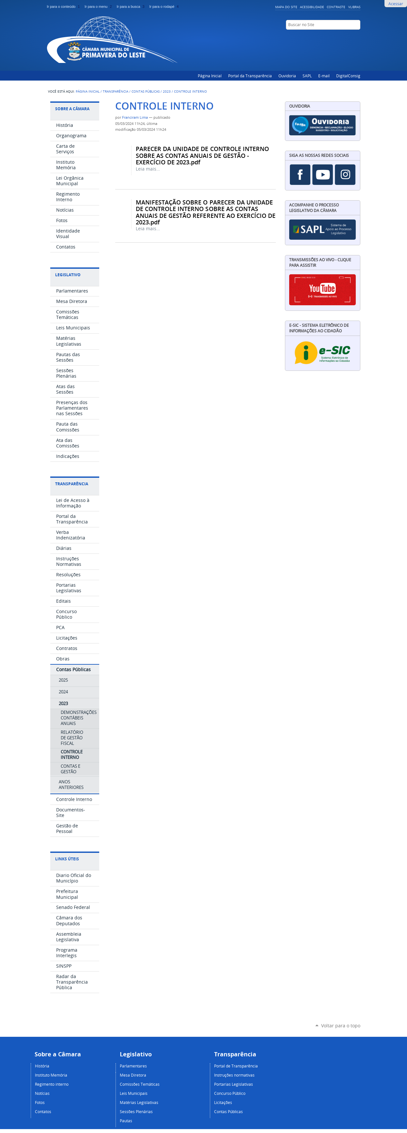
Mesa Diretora (133, 1075)
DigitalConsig (348, 75)
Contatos (43, 1111)
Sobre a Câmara (72, 109)
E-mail (324, 75)
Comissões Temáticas (140, 1084)
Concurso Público (229, 1093)
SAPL (307, 75)
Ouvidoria (287, 75)
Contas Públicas (146, 91)
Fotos (40, 1102)
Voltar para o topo (340, 1025)
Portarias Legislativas (233, 1084)
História (42, 1065)
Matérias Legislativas (139, 1102)
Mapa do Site (286, 7)
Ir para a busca (132, 6)
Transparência (115, 91)
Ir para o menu (99, 6)
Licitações (223, 1102)
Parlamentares (133, 1065)
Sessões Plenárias (136, 1111)
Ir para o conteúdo (64, 6)
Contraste (336, 7)
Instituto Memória (51, 1075)
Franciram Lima (135, 117)
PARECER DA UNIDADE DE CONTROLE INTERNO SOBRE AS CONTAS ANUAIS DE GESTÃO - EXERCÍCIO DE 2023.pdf (202, 155)
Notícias (42, 1093)
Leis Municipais (134, 1093)
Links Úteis (67, 859)
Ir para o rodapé (164, 6)
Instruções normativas (234, 1075)
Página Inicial (210, 75)
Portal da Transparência (250, 75)
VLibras (354, 7)
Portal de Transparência (236, 1065)
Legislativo (68, 275)
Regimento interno (52, 1084)
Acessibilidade (312, 7)
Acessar (395, 3)
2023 (167, 91)
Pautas (126, 1120)
